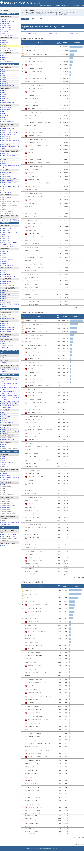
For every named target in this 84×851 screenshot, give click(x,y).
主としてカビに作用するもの (10, 403)
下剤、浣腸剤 (5, 115)
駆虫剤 (3, 446)
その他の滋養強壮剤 (7, 265)
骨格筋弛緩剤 (5, 42)
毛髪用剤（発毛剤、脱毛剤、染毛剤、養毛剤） (10, 187)
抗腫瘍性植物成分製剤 (8, 329)
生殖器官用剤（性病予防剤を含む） (10, 156)
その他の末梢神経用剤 (8, 50)
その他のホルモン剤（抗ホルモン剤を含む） (10, 147)
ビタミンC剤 (5, 236)
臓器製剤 (4, 261)
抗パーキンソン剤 (6, 29)
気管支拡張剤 (5, 98)
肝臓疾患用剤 (5, 290)
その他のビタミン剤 (7, 246)
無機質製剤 (5, 253)
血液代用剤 (5, 270)
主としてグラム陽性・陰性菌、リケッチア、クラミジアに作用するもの (10, 397)
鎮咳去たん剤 (5, 96)
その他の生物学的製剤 (8, 439)
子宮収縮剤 (5, 159)
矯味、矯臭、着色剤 (7, 462)
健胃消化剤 (5, 111)
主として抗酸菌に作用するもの (10, 401)
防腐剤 (3, 484)
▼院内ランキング (31, 33)
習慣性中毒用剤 (6, 294)
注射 (41, 19)
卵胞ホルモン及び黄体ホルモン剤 (10, 141)
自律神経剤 (5, 44)
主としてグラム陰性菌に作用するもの (10, 384)
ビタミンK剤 (5, 240)
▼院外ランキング (52, 33)
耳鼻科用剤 (5, 57)
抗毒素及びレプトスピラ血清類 (10, 431)
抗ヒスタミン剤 (6, 341)
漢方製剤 (4, 363)
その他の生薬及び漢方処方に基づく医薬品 (10, 370)
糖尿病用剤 (5, 300)
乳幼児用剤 (5, 263)
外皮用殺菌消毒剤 (6, 172)
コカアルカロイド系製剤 (8, 536)
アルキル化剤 (5, 323)
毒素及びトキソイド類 (8, 429)
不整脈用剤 (5, 71)
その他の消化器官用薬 (8, 121)
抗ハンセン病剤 (6, 416)
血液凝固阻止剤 (6, 274)
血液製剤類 (5, 433)
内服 (25, 19)
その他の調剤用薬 (6, 466)
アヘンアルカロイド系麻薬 (9, 534)
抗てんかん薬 (5, 23)
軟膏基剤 (4, 458)
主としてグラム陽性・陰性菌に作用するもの (10, 388)
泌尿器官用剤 (5, 153)
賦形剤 (3, 456)
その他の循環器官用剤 (8, 85)
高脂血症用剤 (5, 83)
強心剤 (3, 69)
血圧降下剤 (5, 75)
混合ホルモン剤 (6, 144)
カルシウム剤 (5, 251)
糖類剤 (3, 255)
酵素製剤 (4, 298)
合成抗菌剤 (5, 418)
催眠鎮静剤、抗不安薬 (8, 21)
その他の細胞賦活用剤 (8, 318)
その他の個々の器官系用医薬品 (10, 220)
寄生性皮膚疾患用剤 (7, 180)
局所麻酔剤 (5, 40)
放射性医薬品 (5, 336)
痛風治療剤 (5, 296)
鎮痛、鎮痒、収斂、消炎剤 (9, 178)
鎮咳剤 (3, 92)
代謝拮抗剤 (5, 325)
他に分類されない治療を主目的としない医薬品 (10, 523)
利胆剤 (3, 117)
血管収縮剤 (5, 79)
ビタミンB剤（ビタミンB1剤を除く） (10, 233)
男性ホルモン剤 (6, 138)
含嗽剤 (3, 100)
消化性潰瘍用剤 (6, 109)
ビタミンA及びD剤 (7, 228)
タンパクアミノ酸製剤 (8, 259)
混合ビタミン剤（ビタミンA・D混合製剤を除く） (10, 243)
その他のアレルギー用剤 (8, 348)
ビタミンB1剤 (5, 230)
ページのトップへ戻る (78, 307)
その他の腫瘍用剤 (6, 331)
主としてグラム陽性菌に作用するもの (10, 380)
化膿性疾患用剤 (6, 176)
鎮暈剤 (3, 59)
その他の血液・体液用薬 (8, 276)
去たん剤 (4, 94)
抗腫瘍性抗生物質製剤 (8, 327)
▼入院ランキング (73, 33)
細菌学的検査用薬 (6, 507)
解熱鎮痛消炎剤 (6, 25)
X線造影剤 (4, 473)
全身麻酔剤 (5, 19)
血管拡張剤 (5, 81)
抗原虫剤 (4, 444)
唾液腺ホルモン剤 (6, 130)
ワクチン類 (5, 427)
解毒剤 (3, 292)
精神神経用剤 (5, 31)
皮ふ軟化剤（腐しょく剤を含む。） (10, 183)
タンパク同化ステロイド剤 (9, 134)
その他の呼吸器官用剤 (8, 102)
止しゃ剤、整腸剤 (6, 107)
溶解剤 (3, 460)
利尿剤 (3, 73)
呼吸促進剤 (5, 90)
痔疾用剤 (4, 163)
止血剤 (3, 272)
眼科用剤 (4, 55)
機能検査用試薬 (6, 475)
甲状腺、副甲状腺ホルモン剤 (10, 132)
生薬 (3, 357)
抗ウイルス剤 (5, 420)
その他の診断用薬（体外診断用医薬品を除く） (10, 478)
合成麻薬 (4, 545)
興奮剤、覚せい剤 (6, 27)
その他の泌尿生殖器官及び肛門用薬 (10, 166)
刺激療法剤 (5, 343)
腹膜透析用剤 (5, 283)
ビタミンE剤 (5, 238)
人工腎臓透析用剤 (6, 281)
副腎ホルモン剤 (6, 136)
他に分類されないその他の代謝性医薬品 (10, 305)
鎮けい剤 (4, 46)
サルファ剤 (5, 412)
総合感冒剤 (5, 33)
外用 (33, 19)
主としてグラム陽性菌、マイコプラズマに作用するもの (10, 392)
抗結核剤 (4, 414)
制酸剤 (3, 113)
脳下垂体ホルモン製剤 (8, 128)
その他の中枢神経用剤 (8, 35)
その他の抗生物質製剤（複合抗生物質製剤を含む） (10, 406)
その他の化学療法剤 (7, 422)
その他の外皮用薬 (6, 192)
